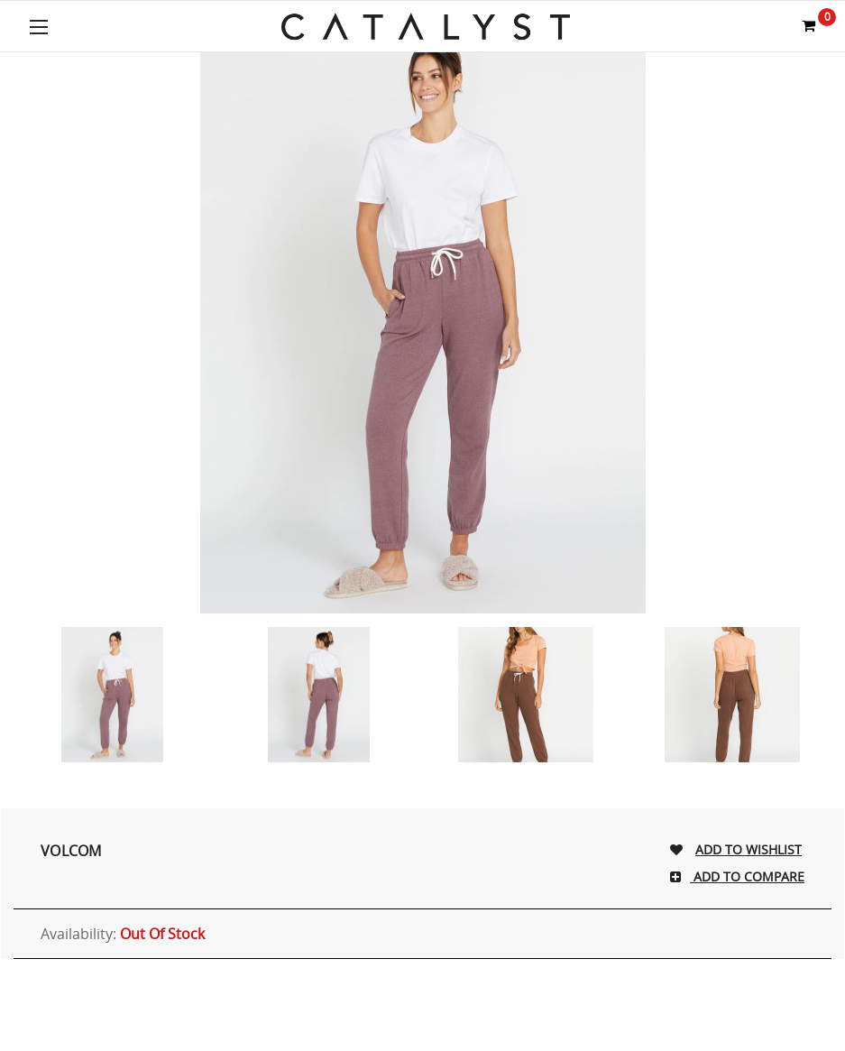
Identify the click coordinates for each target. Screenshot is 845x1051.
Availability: (123, 934)
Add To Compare (747, 876)
